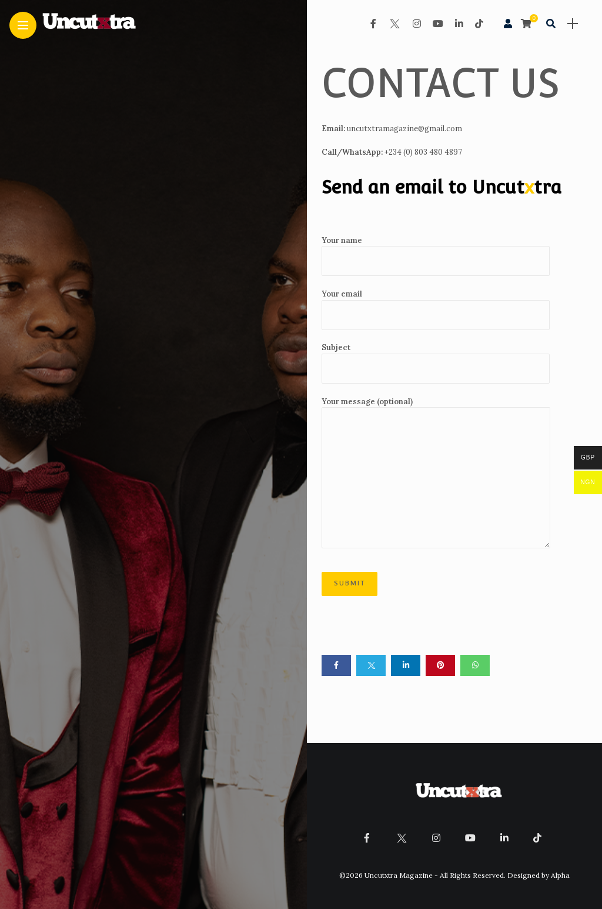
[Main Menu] (23, 25)
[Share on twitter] (371, 665)
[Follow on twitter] (394, 23)
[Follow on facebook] (373, 23)
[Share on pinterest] (440, 665)
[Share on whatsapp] (475, 665)
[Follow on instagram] (417, 23)
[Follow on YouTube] (438, 23)
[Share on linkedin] (405, 665)
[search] (551, 23)
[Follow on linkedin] (459, 23)
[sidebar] (572, 24)
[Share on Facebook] (336, 665)
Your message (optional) (436, 473)
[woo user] (508, 23)
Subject (436, 363)
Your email (436, 309)
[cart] (527, 23)
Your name (436, 256)
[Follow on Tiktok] (479, 23)
